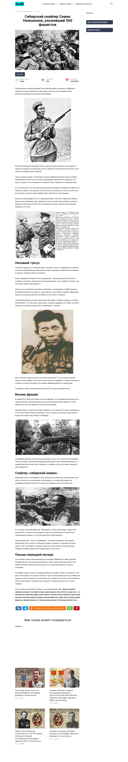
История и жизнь (48, 4)
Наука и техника (65, 4)
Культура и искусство (83, 4)
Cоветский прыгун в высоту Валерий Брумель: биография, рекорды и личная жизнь (27, 692)
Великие (20, 74)
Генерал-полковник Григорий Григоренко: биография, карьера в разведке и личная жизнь (64, 733)
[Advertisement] (47, 646)
